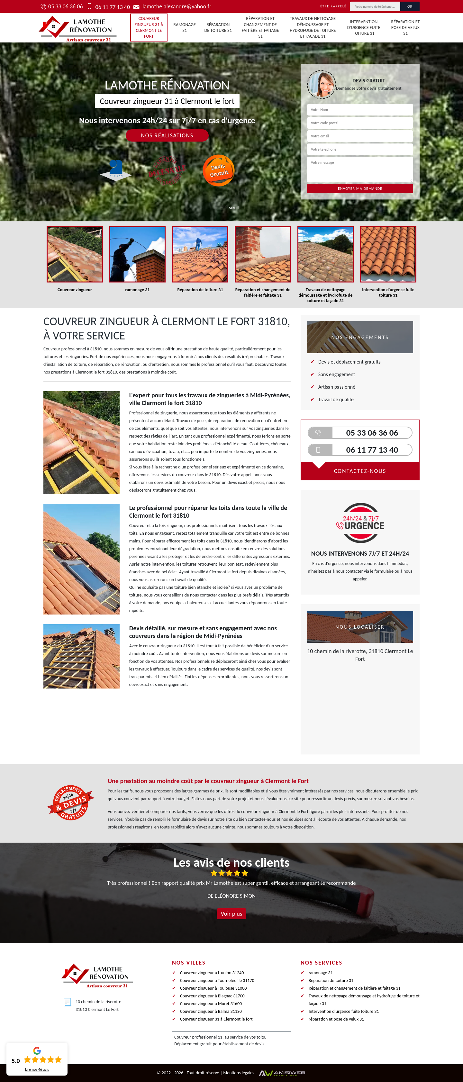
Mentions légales (238, 1073)
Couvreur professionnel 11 (198, 1037)
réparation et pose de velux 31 (405, 27)
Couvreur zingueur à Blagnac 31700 (212, 996)
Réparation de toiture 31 (218, 27)
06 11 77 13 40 (112, 7)
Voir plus (231, 913)
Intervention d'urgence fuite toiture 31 (363, 27)
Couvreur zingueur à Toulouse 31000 (213, 988)
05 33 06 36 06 (65, 6)
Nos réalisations (167, 135)
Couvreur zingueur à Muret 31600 (211, 1003)
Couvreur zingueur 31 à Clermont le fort (148, 27)
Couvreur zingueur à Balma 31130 (211, 1011)
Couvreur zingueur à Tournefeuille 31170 (217, 980)
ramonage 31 (184, 27)
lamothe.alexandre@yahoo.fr (176, 6)
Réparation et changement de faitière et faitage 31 (260, 27)
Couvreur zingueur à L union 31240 (212, 973)
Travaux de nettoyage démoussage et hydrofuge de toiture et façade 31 (313, 27)
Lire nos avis (37, 1069)
